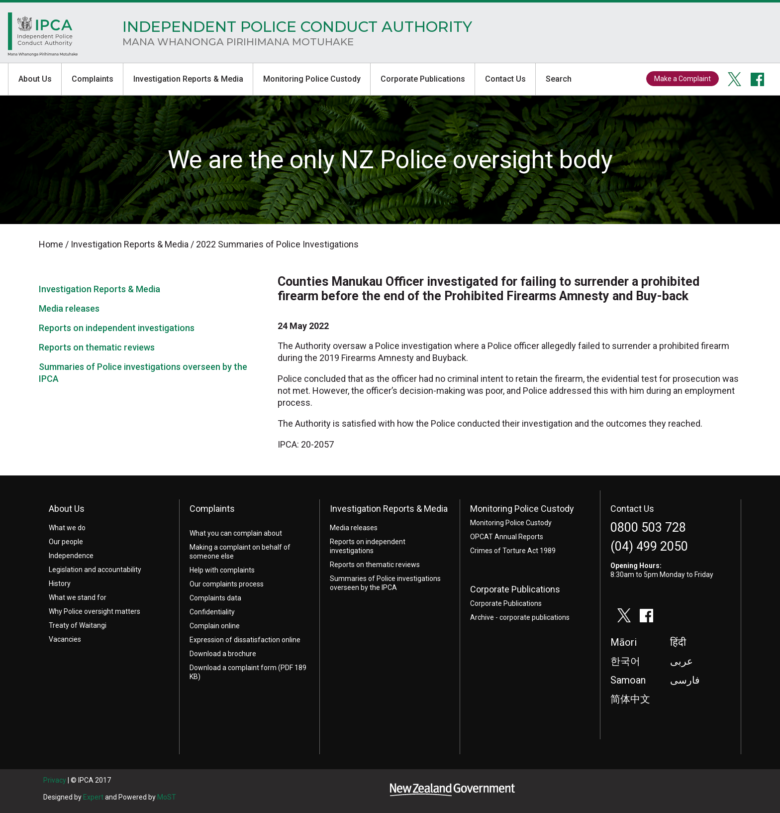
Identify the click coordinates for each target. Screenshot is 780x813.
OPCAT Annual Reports (506, 537)
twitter (735, 79)
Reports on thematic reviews (97, 347)
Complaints (92, 79)
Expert (93, 797)
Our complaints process (227, 584)
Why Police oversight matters (94, 611)
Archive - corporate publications (520, 617)
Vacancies (65, 639)
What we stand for (77, 597)
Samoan (628, 680)
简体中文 (630, 699)
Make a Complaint (682, 79)
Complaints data (215, 598)
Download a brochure (223, 654)
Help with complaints (222, 570)
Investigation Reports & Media (188, 79)
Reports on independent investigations (117, 328)
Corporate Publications (423, 79)
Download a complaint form (233, 668)
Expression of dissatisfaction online (245, 640)
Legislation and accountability (95, 570)
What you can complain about (236, 533)
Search (559, 79)
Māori (623, 642)
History (60, 583)
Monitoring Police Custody (312, 79)
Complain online (215, 626)
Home (43, 36)
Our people (66, 542)
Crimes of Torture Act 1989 (513, 551)
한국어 (625, 661)
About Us (35, 79)
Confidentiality (212, 612)
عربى (681, 661)
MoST (166, 797)
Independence (71, 556)
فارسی (685, 680)
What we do (67, 528)
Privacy (54, 780)
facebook (758, 79)
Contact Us (505, 79)
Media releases (69, 308)
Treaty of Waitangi (77, 625)
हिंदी (678, 642)
